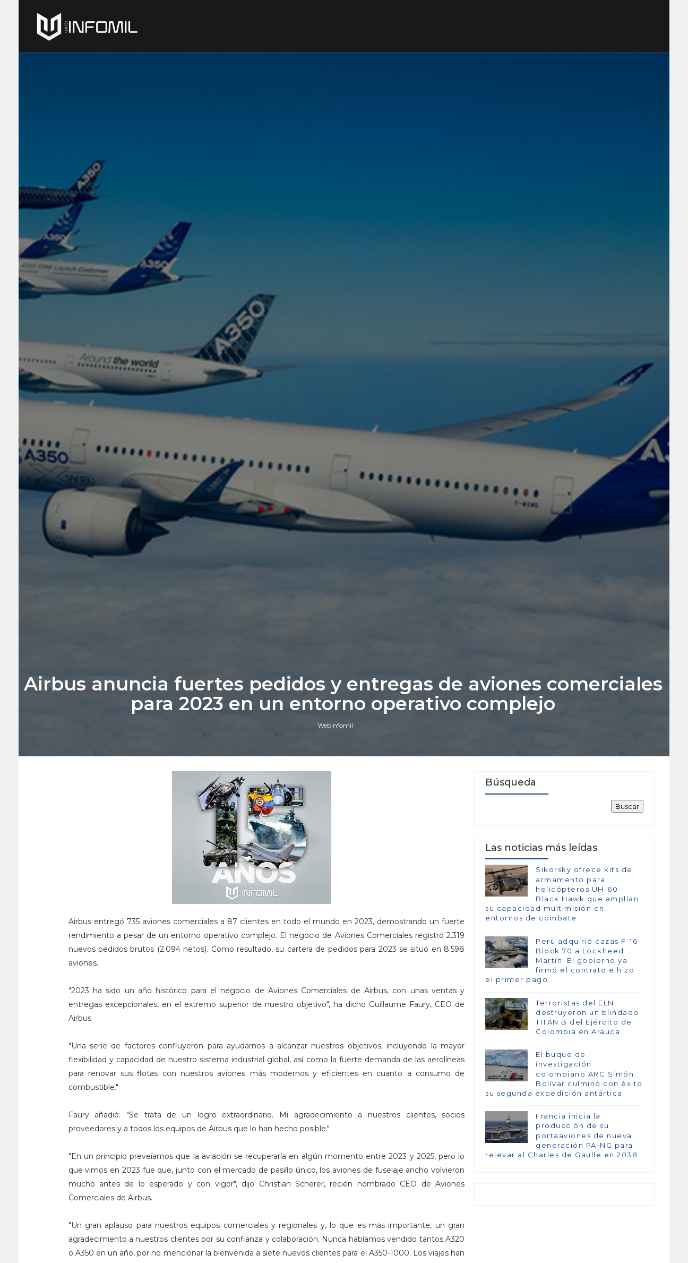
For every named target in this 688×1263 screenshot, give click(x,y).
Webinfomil (336, 777)
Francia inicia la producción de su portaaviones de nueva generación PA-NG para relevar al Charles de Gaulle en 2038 (561, 1189)
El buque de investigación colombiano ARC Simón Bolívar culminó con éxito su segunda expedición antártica (564, 1127)
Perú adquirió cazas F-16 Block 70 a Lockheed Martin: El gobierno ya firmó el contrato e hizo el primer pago (561, 1014)
